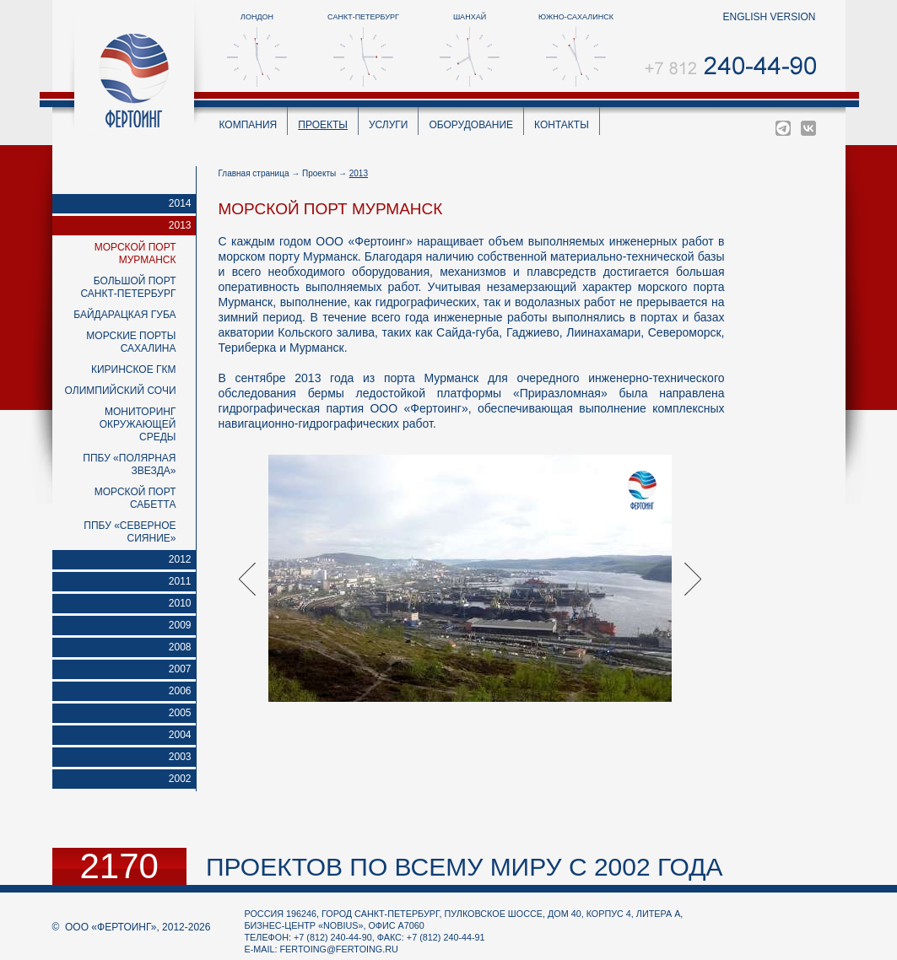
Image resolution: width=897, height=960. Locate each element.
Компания (248, 125)
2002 (180, 779)
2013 (180, 225)
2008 (180, 647)
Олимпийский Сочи (120, 390)
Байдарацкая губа (124, 315)
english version (768, 17)
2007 (180, 669)
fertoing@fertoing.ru (339, 949)
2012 (180, 559)
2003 (180, 757)
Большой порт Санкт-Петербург (128, 287)
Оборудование (471, 125)
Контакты (561, 125)
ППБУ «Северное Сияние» (130, 532)
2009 (180, 625)
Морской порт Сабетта (135, 498)
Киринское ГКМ (133, 369)
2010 (180, 603)
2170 (119, 866)
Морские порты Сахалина (131, 342)
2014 (180, 203)
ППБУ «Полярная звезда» (129, 464)
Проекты (323, 125)
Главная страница (254, 173)
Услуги (388, 125)
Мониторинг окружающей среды (138, 424)
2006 (180, 691)
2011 (180, 581)
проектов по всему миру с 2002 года (464, 867)
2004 (180, 735)
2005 (180, 713)
